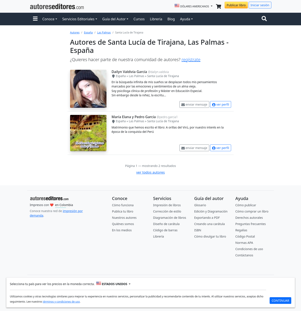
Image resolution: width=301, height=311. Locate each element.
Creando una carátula (209, 224)
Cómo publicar (245, 205)
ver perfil (220, 104)
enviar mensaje (194, 104)
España (88, 32)
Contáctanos (244, 255)
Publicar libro (236, 5)
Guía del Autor (114, 19)
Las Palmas (104, 32)
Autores (75, 32)
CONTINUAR (280, 300)
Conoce (48, 19)
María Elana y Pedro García (134, 116)
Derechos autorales (249, 218)
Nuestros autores (124, 218)
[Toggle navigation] (265, 19)
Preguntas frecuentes (250, 224)
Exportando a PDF (207, 218)
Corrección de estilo (167, 211)
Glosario (200, 205)
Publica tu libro (122, 211)
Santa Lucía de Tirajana (163, 76)
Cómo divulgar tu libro (210, 236)
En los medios (122, 230)
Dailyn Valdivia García (129, 71)
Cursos (139, 19)
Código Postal (245, 236)
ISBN (197, 230)
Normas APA (244, 243)
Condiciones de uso (249, 249)
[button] (35, 19)
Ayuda (185, 19)
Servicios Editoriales (78, 19)
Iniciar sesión (260, 5)
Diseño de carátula (166, 224)
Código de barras (165, 230)
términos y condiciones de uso (61, 301)
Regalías (241, 230)
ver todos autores (150, 172)
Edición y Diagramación (211, 211)
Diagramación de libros (169, 218)
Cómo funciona (123, 205)
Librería (156, 19)
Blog (171, 19)
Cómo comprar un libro (252, 211)
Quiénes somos (123, 224)
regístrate (191, 59)
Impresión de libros (167, 205)
